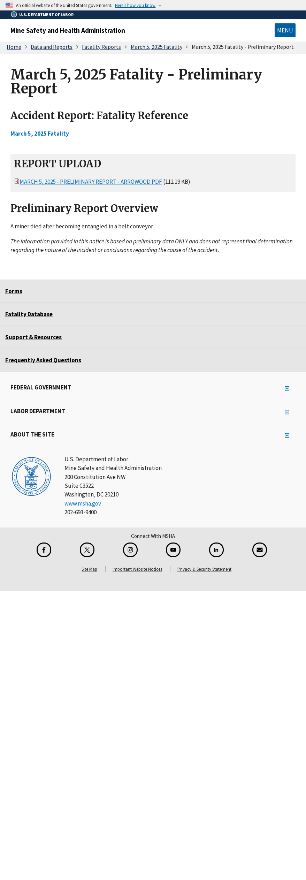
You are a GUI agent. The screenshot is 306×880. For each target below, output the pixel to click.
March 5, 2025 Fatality (156, 46)
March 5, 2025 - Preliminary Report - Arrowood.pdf (91, 181)
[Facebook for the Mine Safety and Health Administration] (44, 550)
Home (14, 46)
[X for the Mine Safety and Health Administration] (87, 550)
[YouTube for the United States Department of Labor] (173, 550)
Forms (13, 291)
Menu (285, 30)
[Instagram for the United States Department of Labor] (130, 550)
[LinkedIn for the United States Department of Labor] (216, 550)
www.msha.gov (82, 503)
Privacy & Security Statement (204, 569)
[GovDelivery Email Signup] (259, 550)
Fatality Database (29, 314)
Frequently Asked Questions (43, 360)
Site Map (89, 569)
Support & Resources (33, 337)
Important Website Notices (137, 569)
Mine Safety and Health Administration (67, 30)
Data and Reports (51, 46)
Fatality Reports (101, 46)
